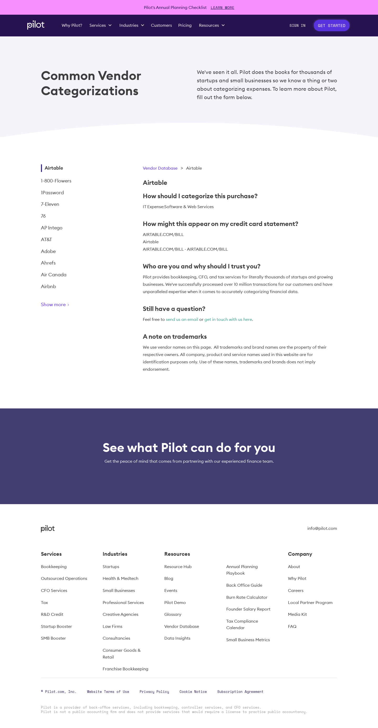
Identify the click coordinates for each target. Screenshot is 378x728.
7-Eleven (50, 204)
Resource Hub (178, 566)
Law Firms (112, 626)
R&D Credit (52, 614)
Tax (44, 602)
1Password (52, 193)
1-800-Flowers (56, 181)
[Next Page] (74, 305)
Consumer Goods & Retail (122, 654)
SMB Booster (53, 638)
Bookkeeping (54, 566)
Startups (111, 566)
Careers (295, 590)
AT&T (46, 239)
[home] (35, 25)
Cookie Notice (193, 691)
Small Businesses (119, 590)
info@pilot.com (322, 528)
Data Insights (177, 638)
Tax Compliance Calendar (242, 624)
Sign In (297, 25)
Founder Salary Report (248, 609)
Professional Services (123, 602)
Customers (161, 25)
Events (170, 590)
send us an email (182, 319)
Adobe (48, 251)
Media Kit (297, 614)
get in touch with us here (228, 319)
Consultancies (116, 638)
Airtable (54, 168)
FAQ (292, 626)
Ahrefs (48, 263)
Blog (168, 578)
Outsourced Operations (64, 578)
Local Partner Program (310, 602)
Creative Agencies (120, 614)
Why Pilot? (72, 25)
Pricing (185, 25)
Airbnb (48, 286)
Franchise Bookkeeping (125, 668)
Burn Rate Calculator (246, 597)
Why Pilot (297, 578)
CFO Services (54, 590)
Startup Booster (56, 626)
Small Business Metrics (248, 639)
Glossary (172, 614)
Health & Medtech (120, 578)
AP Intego (51, 228)
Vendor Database (160, 168)
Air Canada (53, 275)
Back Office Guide (244, 585)
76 (43, 216)
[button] (100, 25)
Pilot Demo (175, 602)
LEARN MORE (222, 7)
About (294, 566)
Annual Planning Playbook (242, 570)
